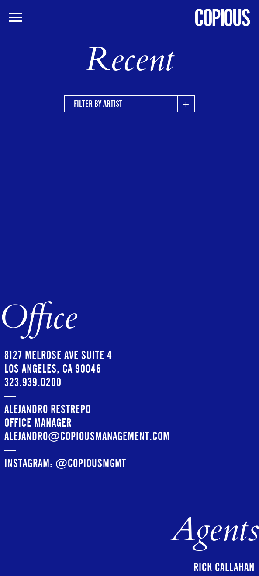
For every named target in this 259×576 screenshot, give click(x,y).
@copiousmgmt (90, 463)
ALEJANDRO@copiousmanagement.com (87, 436)
